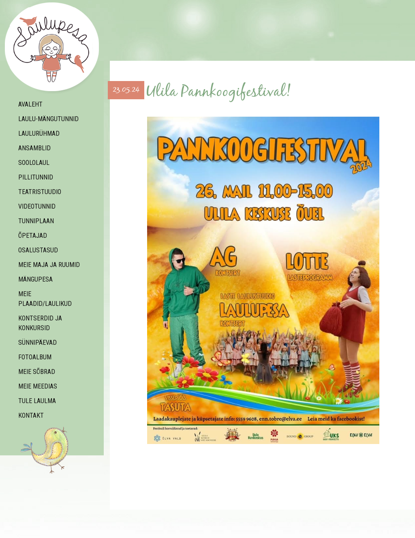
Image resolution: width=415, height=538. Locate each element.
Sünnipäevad (37, 342)
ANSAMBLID (34, 148)
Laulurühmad (39, 133)
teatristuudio (39, 192)
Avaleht (30, 104)
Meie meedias (37, 386)
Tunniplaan (36, 221)
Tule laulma (37, 401)
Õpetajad (32, 235)
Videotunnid (37, 206)
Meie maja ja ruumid (49, 265)
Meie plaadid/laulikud (45, 298)
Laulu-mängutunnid (48, 119)
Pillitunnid (35, 177)
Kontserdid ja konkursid (40, 323)
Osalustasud (38, 250)
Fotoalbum (34, 357)
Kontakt (31, 415)
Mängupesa (35, 279)
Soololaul (33, 163)
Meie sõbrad (36, 372)
